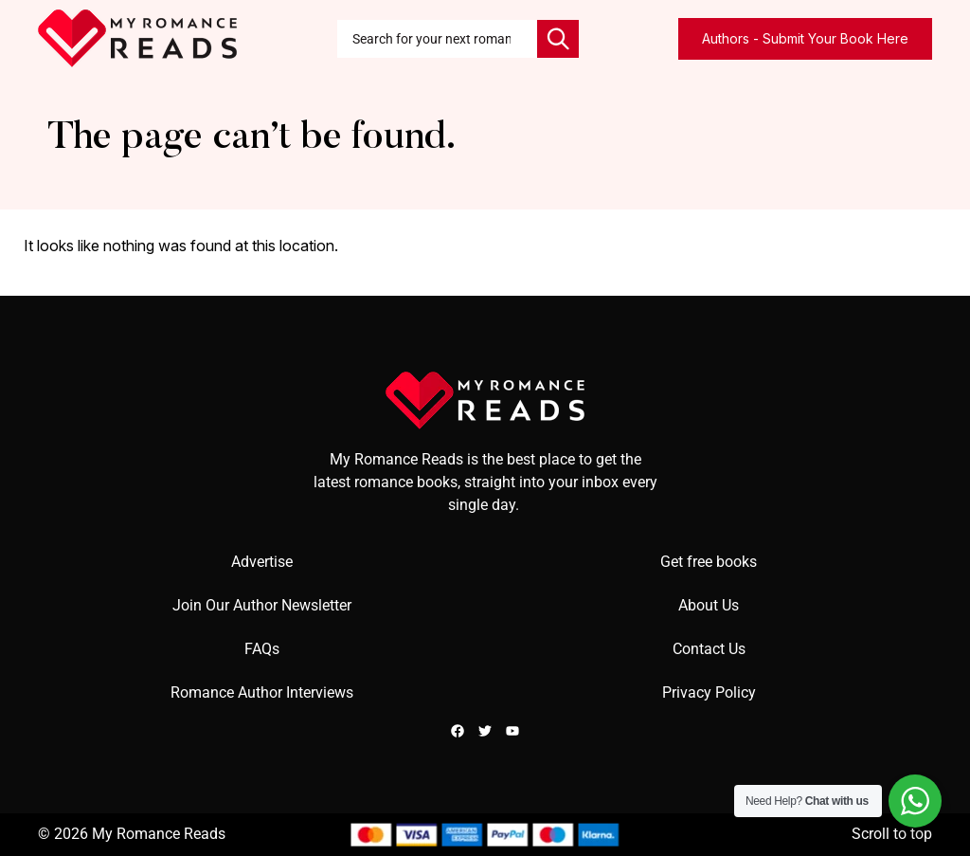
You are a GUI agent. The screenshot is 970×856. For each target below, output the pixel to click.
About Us (708, 605)
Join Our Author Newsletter (261, 605)
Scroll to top (892, 834)
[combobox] (437, 39)
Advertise (262, 562)
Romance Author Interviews (262, 692)
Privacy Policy (709, 692)
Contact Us (709, 649)
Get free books (708, 562)
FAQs (261, 649)
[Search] (558, 39)
